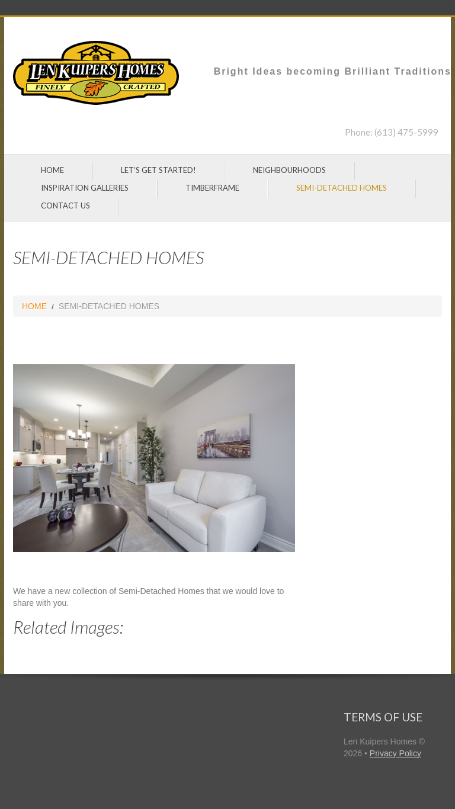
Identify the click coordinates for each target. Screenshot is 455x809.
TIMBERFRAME (212, 187)
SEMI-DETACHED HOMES (341, 187)
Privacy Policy (395, 753)
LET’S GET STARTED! (158, 170)
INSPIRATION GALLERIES (85, 187)
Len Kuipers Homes (380, 741)
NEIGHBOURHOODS (289, 170)
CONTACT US (65, 205)
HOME (52, 170)
